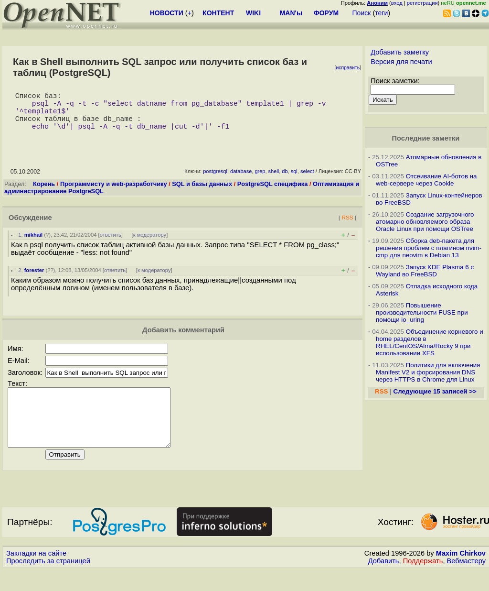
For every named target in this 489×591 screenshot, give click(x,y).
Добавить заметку (400, 52)
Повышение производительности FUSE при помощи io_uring (422, 312)
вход (397, 3)
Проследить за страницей (48, 582)
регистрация (422, 3)
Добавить (383, 582)
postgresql (215, 181)
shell (273, 181)
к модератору (150, 244)
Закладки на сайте (36, 574)
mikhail (33, 244)
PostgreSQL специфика (272, 193)
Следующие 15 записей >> (435, 391)
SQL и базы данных (202, 193)
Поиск (361, 13)
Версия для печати (401, 62)
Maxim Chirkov (461, 574)
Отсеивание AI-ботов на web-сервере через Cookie (426, 180)
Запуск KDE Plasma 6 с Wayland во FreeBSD (425, 270)
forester (34, 280)
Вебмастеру (466, 582)
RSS (347, 227)
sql (294, 181)
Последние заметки (426, 138)
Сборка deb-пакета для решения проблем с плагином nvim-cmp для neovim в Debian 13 (428, 248)
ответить (110, 244)
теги (381, 13)
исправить (348, 67)
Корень (44, 193)
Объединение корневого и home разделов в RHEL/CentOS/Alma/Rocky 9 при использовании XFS (429, 342)
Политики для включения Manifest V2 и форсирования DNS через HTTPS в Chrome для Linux (428, 372)
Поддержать (423, 582)
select (307, 181)
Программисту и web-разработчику (113, 193)
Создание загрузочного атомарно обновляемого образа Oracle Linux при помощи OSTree (425, 221)
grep (260, 181)
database (241, 181)
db (284, 181)
